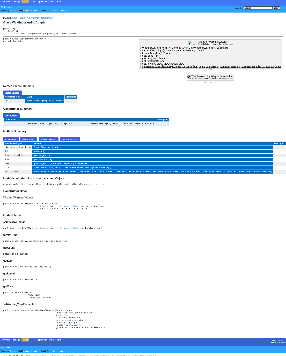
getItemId (39, 160)
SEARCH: (239, 8)
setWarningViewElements (46, 173)
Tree (33, 1)
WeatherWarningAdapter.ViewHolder (45, 101)
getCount (38, 152)
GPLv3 (279, 351)
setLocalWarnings (43, 168)
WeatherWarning (80, 123)
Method (33, 11)
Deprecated (42, 1)
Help (59, 1)
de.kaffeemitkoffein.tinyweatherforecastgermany (33, 18)
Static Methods (27, 139)
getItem (38, 156)
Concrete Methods (69, 139)
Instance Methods (48, 139)
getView (38, 164)
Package (16, 1)
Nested (13, 11)
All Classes (6, 7)
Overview (5, 1)
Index (52, 1)
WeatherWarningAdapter (16, 123)
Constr (26, 11)
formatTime (39, 147)
